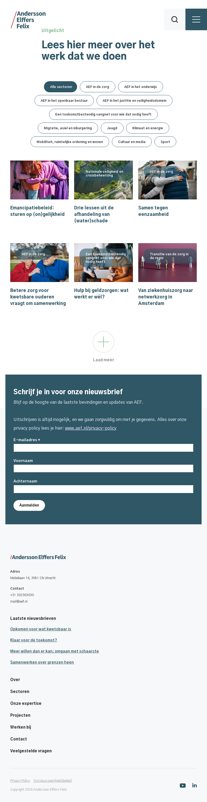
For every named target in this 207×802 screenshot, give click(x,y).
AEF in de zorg (97, 87)
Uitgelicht (53, 31)
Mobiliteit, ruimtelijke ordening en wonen (70, 142)
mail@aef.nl (18, 601)
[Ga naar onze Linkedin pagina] (194, 785)
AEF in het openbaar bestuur (64, 100)
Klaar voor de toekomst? (33, 640)
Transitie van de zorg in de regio (169, 270)
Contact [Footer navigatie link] (18, 739)
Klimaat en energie (147, 128)
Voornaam (23, 461)
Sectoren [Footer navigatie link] (19, 692)
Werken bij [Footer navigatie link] (20, 727)
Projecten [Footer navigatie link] (20, 716)
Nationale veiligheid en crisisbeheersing (104, 188)
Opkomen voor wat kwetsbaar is (40, 629)
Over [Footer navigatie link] (15, 680)
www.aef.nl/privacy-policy (90, 428)
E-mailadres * (26, 440)
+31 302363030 (22, 595)
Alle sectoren (61, 87)
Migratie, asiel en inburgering (68, 128)
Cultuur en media (132, 142)
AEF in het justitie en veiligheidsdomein (134, 100)
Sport (165, 142)
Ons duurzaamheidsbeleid (52, 780)
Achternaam (25, 481)
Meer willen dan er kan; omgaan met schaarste (54, 651)
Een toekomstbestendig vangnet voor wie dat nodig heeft (103, 114)
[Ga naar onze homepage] (103, 557)
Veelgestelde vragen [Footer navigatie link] (31, 751)
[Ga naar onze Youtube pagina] (183, 785)
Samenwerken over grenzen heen (42, 662)
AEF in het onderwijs (140, 87)
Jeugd (112, 128)
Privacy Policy (20, 780)
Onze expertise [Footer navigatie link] (26, 704)
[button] (174, 19)
